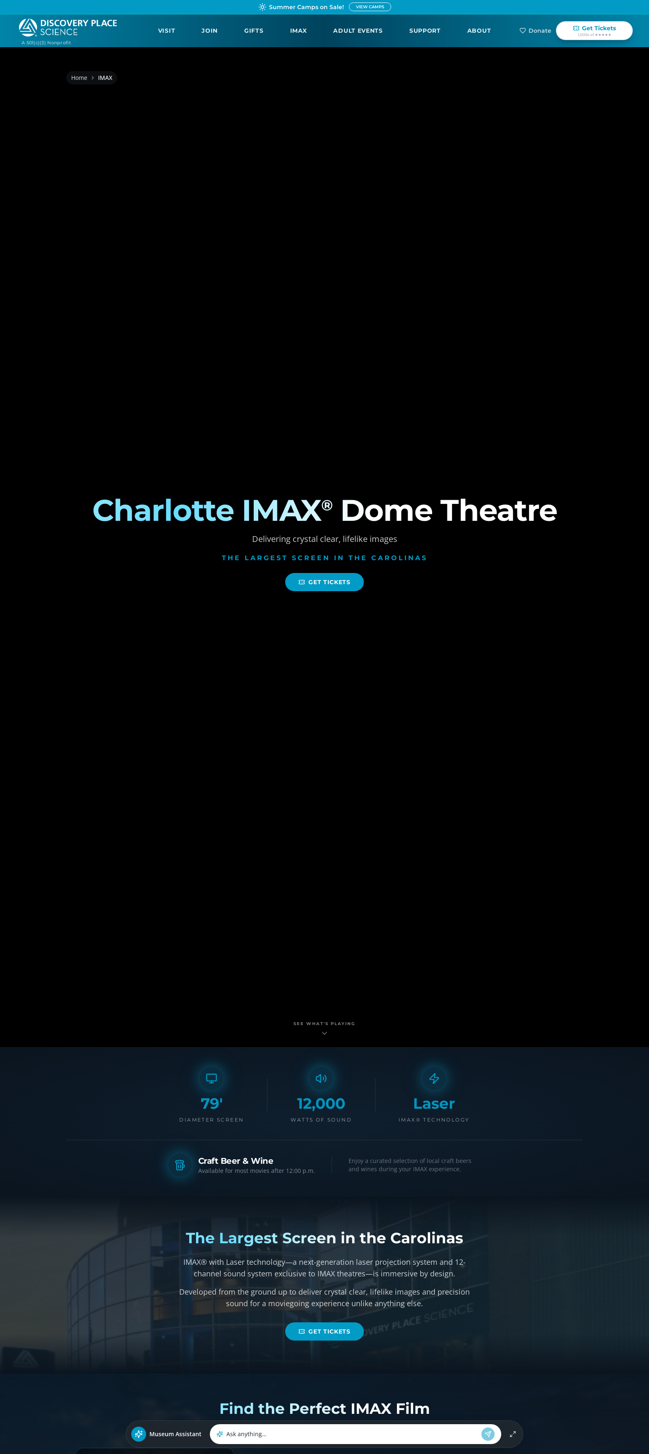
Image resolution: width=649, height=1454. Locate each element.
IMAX (298, 30)
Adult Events (357, 30)
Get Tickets (324, 582)
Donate (535, 30)
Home (79, 78)
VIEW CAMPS (370, 7)
